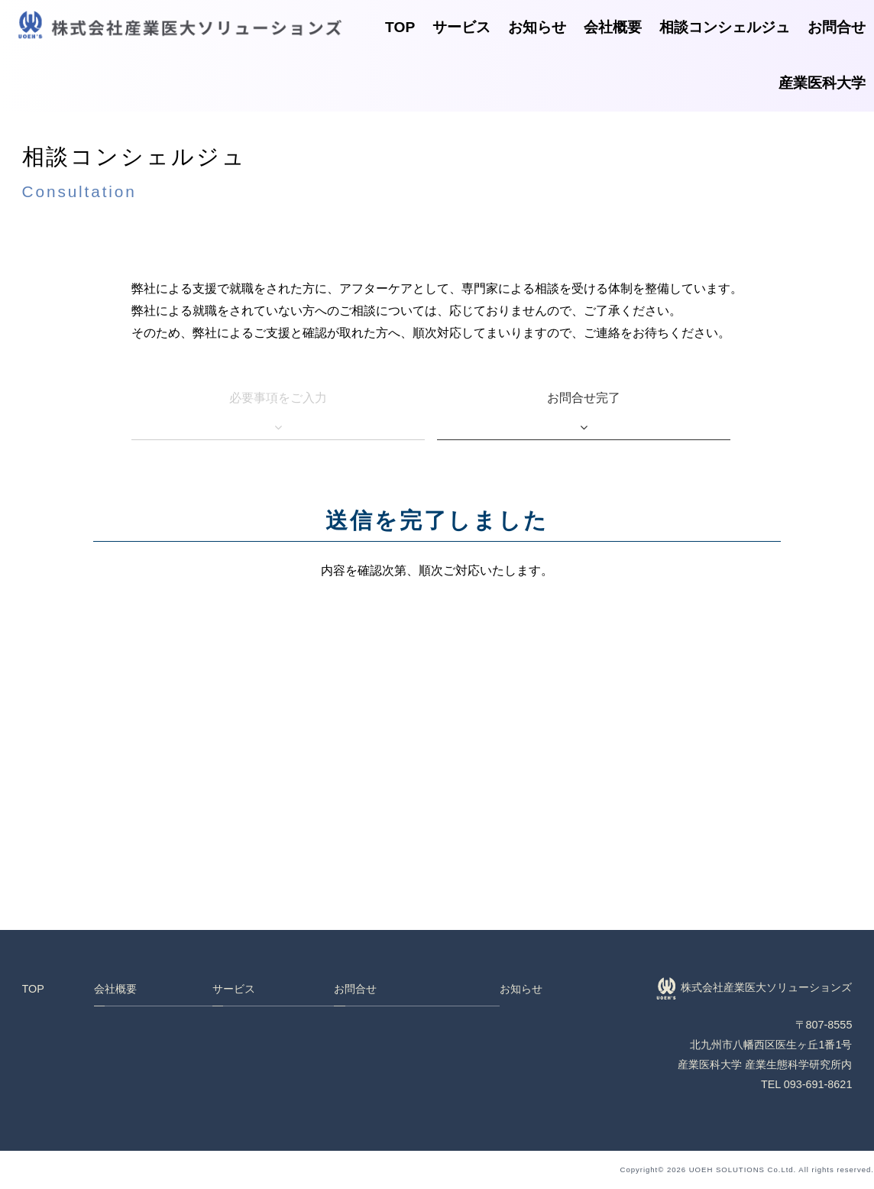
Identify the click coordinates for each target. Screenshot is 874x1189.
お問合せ (837, 27)
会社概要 (613, 27)
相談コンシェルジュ (724, 27)
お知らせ (537, 27)
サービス (461, 27)
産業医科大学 (822, 83)
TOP (400, 27)
